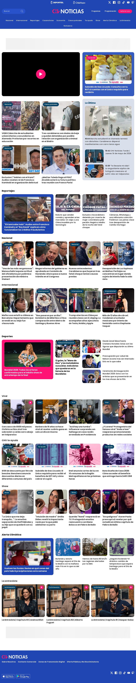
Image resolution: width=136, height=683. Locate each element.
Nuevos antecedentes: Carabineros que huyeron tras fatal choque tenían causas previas (84, 272)
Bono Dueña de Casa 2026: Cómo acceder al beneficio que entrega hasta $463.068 (117, 473)
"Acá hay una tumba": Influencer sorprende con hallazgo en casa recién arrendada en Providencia (82, 430)
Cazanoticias (48, 20)
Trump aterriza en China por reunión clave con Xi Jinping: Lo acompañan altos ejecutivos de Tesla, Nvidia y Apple (85, 319)
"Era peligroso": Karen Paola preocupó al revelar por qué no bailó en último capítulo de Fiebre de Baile (117, 520)
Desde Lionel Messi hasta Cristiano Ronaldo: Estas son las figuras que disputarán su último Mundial (118, 345)
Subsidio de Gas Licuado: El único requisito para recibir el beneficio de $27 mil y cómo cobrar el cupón (50, 474)
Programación (110, 11)
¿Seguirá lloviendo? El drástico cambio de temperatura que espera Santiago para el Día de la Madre (121, 564)
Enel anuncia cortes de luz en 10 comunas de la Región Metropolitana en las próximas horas (85, 474)
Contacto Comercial (27, 662)
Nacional (9, 20)
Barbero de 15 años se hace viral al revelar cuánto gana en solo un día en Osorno (51, 429)
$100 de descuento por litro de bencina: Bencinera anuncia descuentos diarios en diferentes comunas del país (17, 474)
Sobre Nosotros (9, 662)
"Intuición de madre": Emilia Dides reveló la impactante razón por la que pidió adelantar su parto (49, 520)
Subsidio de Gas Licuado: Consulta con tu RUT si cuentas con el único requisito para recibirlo (106, 90)
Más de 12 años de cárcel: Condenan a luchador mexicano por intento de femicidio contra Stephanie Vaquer (116, 320)
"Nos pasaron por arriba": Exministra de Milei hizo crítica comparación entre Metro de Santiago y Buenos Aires (50, 319)
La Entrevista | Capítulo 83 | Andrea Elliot (22, 620)
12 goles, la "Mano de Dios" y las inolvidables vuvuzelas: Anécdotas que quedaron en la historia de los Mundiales (67, 367)
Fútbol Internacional (66, 343)
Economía (61, 20)
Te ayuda (89, 20)
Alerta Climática (110, 20)
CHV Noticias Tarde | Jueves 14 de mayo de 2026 (118, 152)
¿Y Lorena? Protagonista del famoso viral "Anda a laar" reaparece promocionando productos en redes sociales (117, 430)
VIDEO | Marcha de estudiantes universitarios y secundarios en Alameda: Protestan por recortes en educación (20, 137)
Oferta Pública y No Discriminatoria (83, 662)
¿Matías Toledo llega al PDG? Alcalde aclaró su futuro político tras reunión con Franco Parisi (59, 180)
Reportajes (34, 20)
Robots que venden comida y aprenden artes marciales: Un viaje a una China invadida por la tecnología (67, 220)
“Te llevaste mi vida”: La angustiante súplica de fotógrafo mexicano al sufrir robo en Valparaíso (117, 169)
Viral (6, 402)
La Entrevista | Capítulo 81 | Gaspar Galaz (112, 620)
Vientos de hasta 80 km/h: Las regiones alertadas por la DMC (94, 561)
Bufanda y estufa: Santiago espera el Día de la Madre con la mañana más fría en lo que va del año (68, 564)
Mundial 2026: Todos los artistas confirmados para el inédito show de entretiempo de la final (23, 373)
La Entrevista (125, 20)
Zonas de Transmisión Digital (51, 662)
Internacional (21, 20)
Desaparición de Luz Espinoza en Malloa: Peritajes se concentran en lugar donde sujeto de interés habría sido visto (117, 273)
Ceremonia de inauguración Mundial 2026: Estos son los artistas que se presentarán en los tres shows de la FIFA (117, 375)
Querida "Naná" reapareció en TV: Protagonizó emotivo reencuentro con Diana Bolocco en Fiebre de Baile (84, 520)
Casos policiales (75, 20)
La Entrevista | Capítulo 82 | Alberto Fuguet (65, 621)
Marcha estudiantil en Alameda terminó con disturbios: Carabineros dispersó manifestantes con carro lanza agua (106, 141)
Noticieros (68, 26)
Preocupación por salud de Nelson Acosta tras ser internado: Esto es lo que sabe (118, 359)
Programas (96, 11)
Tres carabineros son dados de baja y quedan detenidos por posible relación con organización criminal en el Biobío (60, 137)
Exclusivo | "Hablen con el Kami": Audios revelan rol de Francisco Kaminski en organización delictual (20, 180)
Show (98, 20)
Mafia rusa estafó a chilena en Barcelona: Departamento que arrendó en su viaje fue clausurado (17, 319)
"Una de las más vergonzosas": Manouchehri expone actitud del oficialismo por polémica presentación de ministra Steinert (18, 273)
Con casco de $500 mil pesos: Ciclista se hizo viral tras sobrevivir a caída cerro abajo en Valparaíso (17, 430)
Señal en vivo (125, 11)
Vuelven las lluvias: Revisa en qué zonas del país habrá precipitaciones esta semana (26, 569)
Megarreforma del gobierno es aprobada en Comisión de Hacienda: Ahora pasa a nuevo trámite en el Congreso (51, 272)
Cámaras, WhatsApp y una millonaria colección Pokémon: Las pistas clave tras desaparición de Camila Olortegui (121, 220)
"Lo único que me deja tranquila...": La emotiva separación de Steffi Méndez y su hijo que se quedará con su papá (17, 522)
